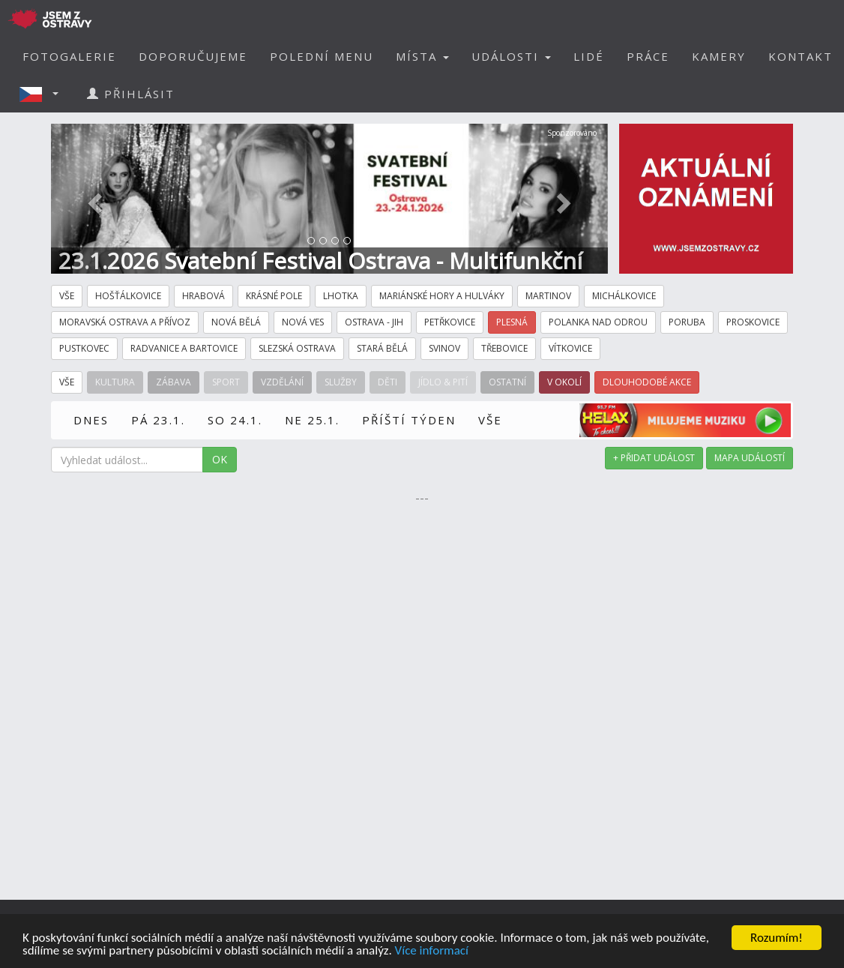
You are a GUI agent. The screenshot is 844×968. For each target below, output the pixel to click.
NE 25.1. (312, 419)
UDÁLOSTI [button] (511, 56)
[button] (43, 93)
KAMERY (719, 56)
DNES (91, 419)
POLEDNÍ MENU (321, 56)
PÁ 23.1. (158, 419)
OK (219, 459)
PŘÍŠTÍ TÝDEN (409, 419)
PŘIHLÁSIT (131, 93)
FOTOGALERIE (69, 56)
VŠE (490, 419)
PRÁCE (648, 56)
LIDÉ (588, 56)
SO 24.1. (235, 419)
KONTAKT (800, 56)
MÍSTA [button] (422, 56)
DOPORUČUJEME (193, 56)
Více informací (431, 951)
